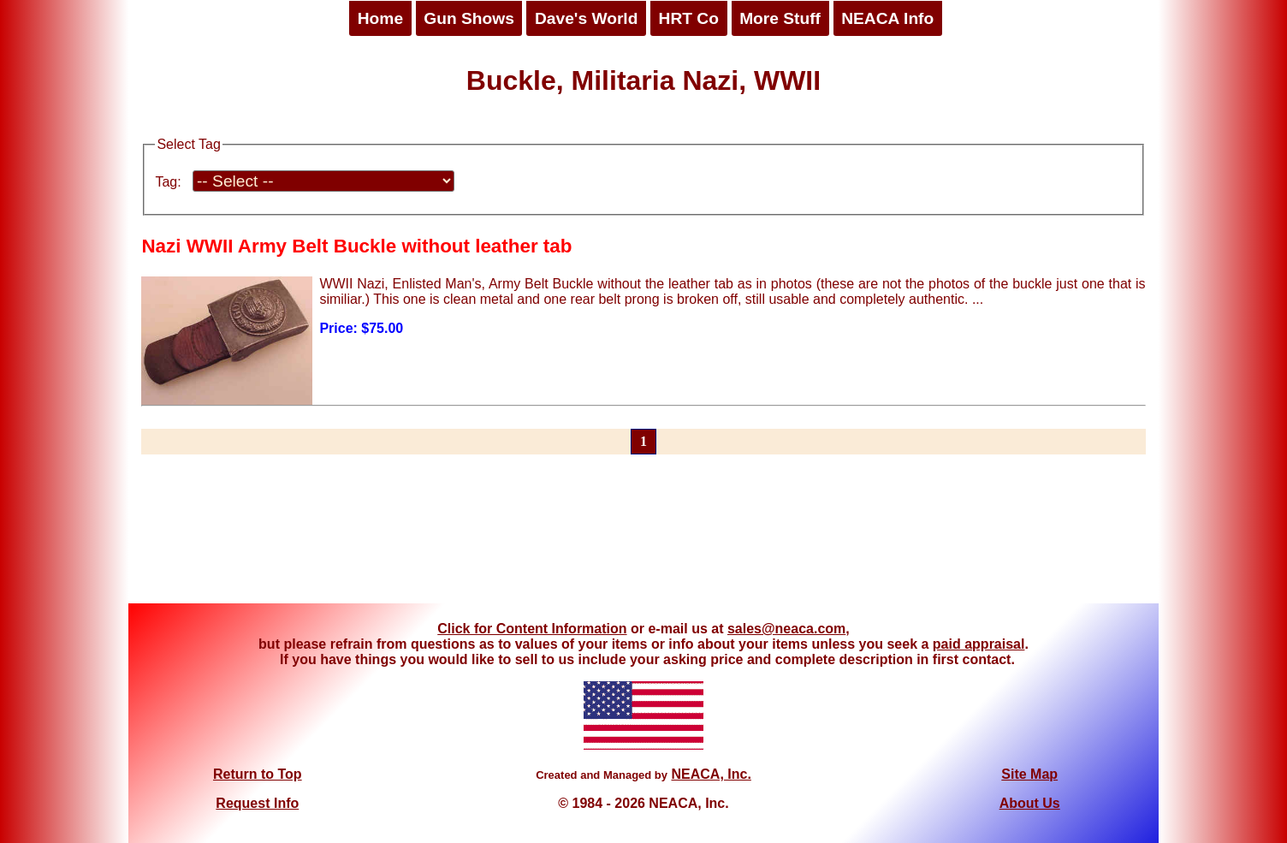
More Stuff (780, 18)
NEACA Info (887, 18)
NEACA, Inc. (710, 774)
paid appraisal (979, 644)
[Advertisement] (643, 539)
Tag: (168, 182)
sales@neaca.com (786, 628)
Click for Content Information (531, 628)
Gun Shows (469, 18)
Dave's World (586, 18)
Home (380, 18)
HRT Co (689, 18)
